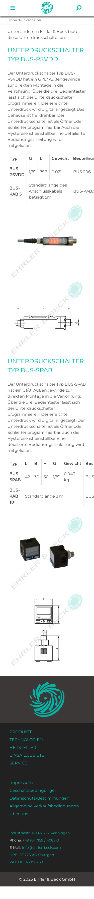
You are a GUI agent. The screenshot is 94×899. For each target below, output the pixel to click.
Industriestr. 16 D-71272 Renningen (40, 833)
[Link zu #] (13, 8)
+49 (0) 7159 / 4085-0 (34, 840)
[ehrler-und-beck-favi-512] (47, 3)
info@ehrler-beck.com (35, 847)
